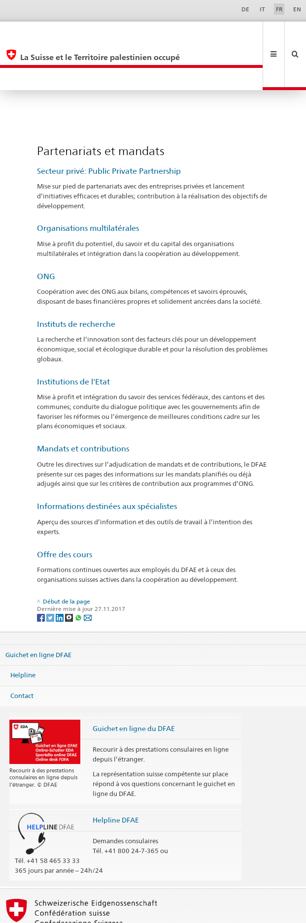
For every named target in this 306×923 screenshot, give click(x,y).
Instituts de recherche (76, 279)
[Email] (88, 572)
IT (262, 9)
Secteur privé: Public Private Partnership (109, 126)
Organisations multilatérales (88, 183)
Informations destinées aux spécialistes (107, 461)
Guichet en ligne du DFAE (134, 683)
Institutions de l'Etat (73, 337)
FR (279, 9)
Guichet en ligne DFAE (38, 610)
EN (297, 9)
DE (245, 9)
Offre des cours (64, 509)
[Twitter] (51, 572)
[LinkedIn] (60, 572)
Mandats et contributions (83, 404)
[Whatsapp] (79, 572)
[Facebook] (41, 572)
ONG (46, 231)
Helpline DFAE (116, 775)
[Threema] (69, 572)
